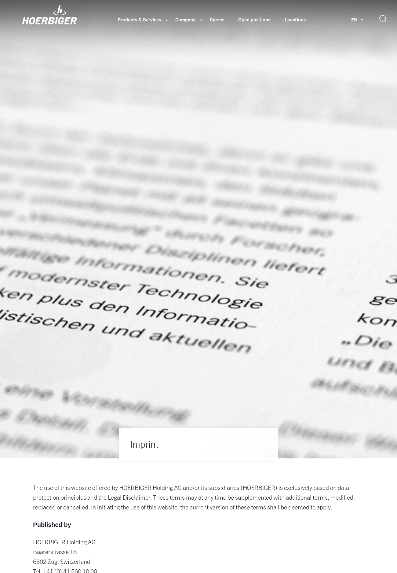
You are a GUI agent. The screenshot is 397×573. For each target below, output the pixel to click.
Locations (295, 20)
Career (217, 20)
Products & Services (139, 20)
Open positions (254, 20)
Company (185, 20)
